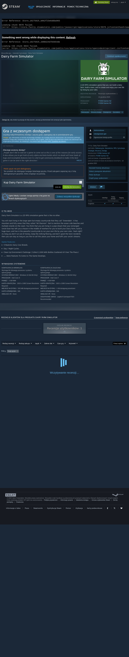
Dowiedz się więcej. (59, 144)
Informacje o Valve (13, 641)
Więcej (79, 163)
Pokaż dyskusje (94, 178)
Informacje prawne (66, 632)
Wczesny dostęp (96, 115)
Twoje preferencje (121, 321)
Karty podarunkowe (94, 641)
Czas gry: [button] (73, 354)
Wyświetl (72, 346)
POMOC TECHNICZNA (77, 6)
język (122, 2)
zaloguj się (114, 2)
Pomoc (68, 641)
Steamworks (38, 641)
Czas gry (60, 346)
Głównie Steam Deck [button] (88, 354)
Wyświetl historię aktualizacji (99, 171)
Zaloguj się (5, 123)
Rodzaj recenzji (8, 346)
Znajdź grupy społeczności (98, 181)
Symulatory (116, 115)
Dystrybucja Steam (54, 641)
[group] (64, 354)
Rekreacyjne (85, 115)
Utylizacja (79, 641)
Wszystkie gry (6, 56)
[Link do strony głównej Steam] (13, 9)
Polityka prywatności (51, 632)
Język (37, 346)
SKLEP (31, 6)
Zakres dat (48, 346)
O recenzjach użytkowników (103, 321)
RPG (115, 151)
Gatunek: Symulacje (20, 56)
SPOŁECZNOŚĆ (43, 6)
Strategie (91, 154)
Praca (27, 641)
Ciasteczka (20, 634)
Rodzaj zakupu (24, 346)
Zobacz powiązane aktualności (100, 174)
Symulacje (121, 151)
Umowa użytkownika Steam (100, 632)
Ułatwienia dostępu (82, 632)
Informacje (59, 6)
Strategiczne (107, 115)
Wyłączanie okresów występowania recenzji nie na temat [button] (46, 354)
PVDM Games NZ (104, 104)
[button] (72, 190)
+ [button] (122, 115)
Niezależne (109, 151)
